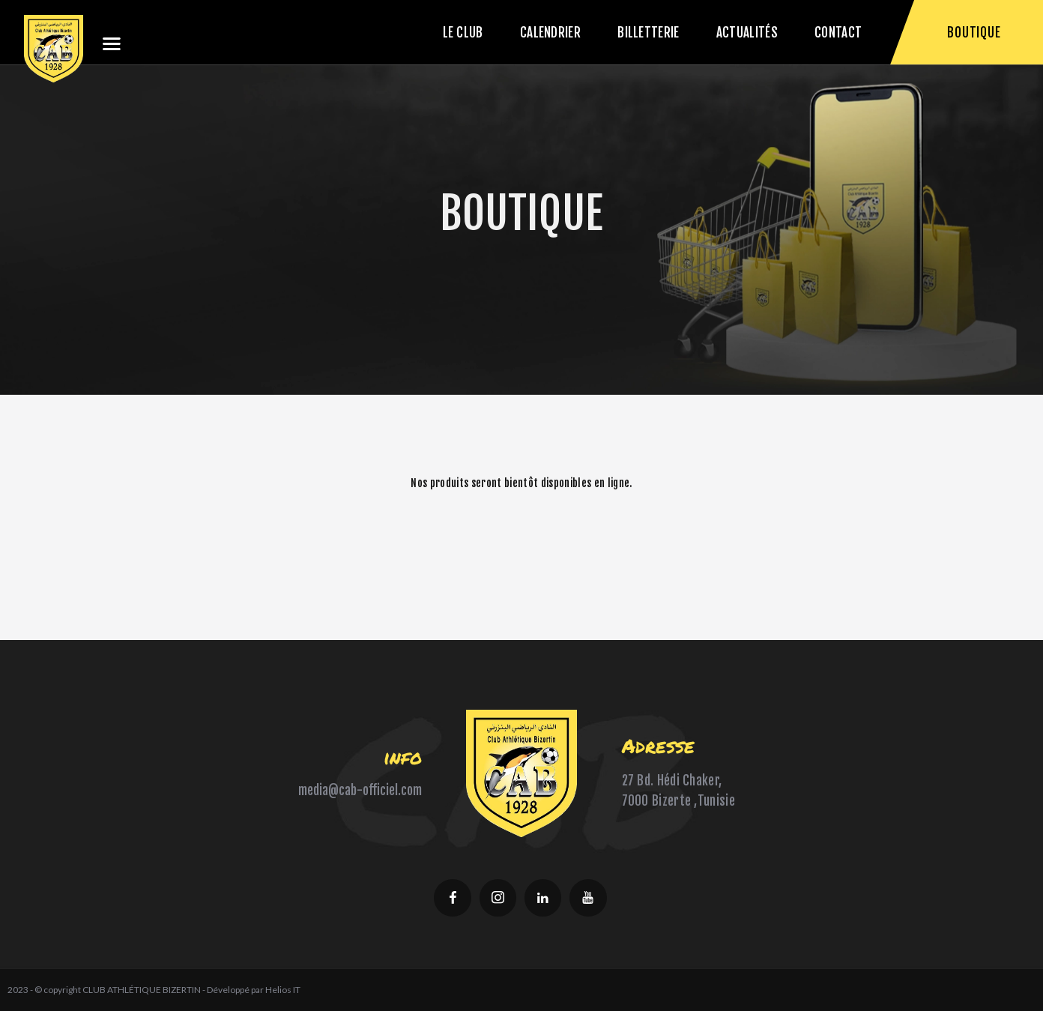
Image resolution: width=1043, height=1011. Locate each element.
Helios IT (282, 989)
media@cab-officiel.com (360, 790)
